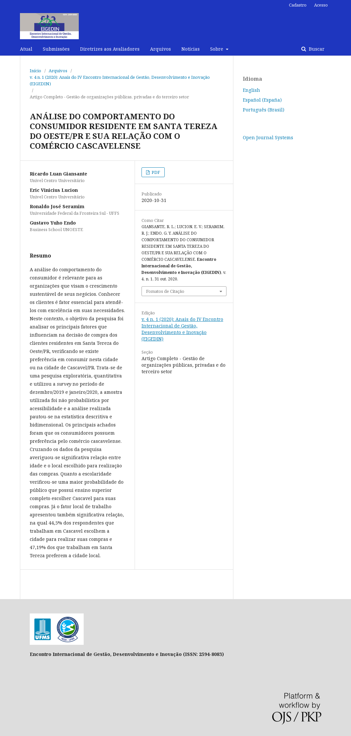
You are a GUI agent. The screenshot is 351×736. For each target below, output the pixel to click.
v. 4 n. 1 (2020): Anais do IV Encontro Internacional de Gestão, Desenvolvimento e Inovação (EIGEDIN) (120, 80)
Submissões (56, 49)
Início (35, 71)
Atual (26, 49)
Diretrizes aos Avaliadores (110, 49)
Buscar (316, 49)
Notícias (190, 49)
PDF (155, 172)
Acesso (321, 5)
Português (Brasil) (263, 110)
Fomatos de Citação (165, 291)
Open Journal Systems (268, 137)
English (251, 90)
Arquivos (160, 49)
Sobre (217, 49)
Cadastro (298, 5)
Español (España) (262, 100)
